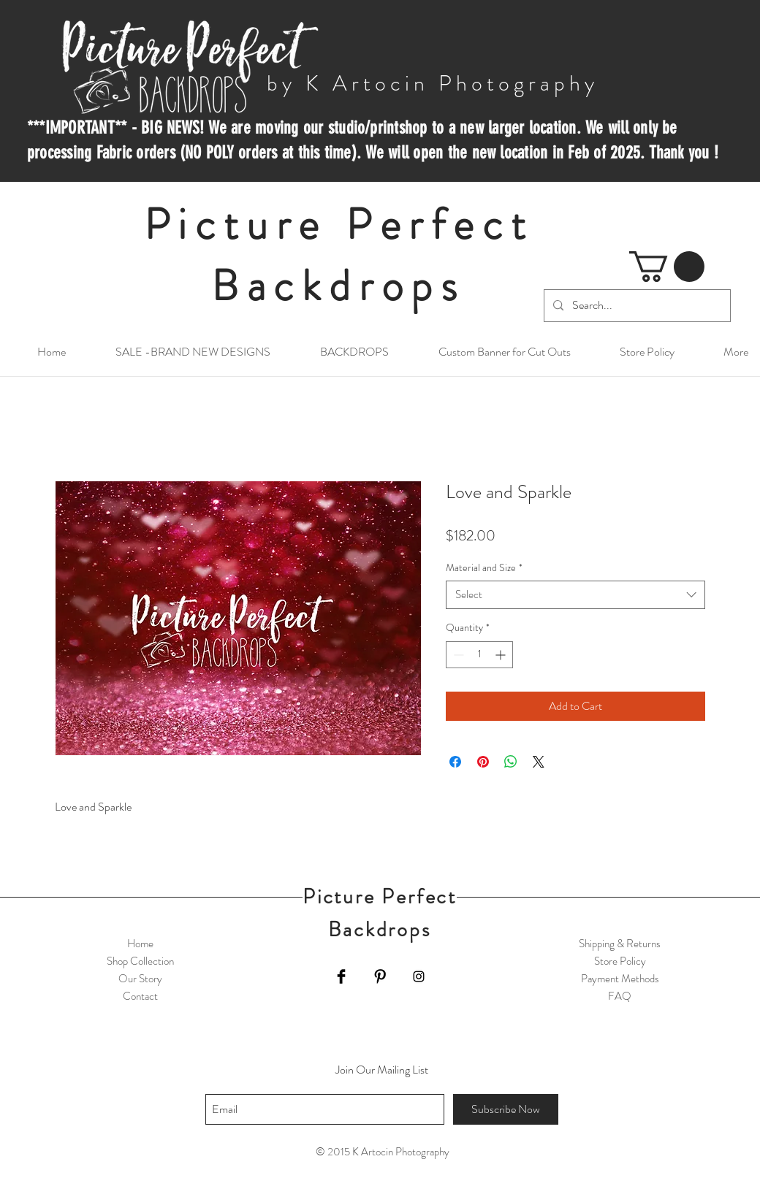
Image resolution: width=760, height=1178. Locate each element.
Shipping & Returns (620, 944)
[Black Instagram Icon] (418, 976)
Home (140, 944)
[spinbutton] (479, 655)
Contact (140, 996)
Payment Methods (620, 979)
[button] (666, 266)
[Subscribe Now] (505, 1109)
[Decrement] (457, 655)
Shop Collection (140, 961)
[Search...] (635, 305)
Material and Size (484, 568)
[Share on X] (538, 761)
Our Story (140, 979)
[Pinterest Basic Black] (380, 976)
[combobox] (575, 595)
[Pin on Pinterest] (483, 761)
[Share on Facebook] (455, 761)
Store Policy (620, 961)
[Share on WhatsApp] (511, 761)
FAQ (619, 996)
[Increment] (502, 655)
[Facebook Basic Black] (341, 976)
